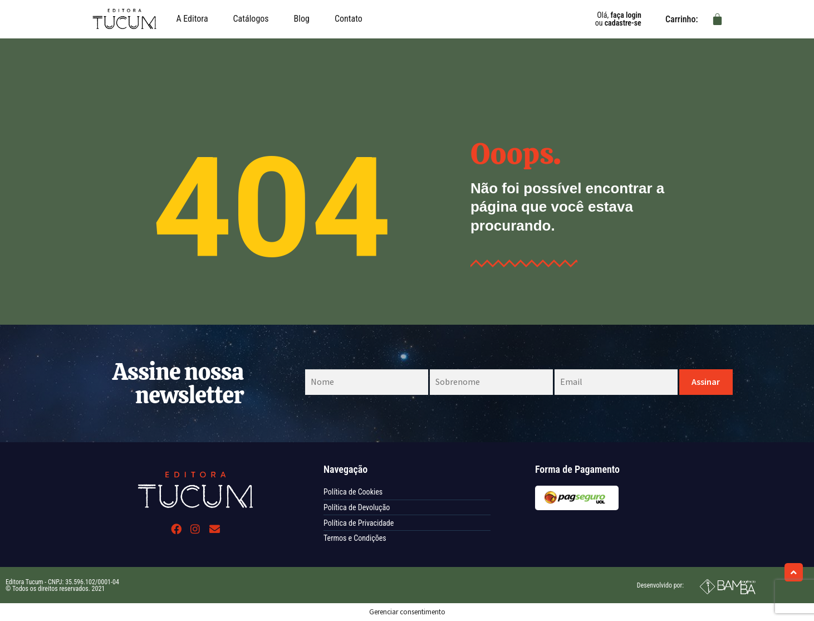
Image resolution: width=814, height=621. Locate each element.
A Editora (192, 18)
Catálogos (251, 18)
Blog (302, 18)
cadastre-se (623, 22)
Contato (348, 18)
